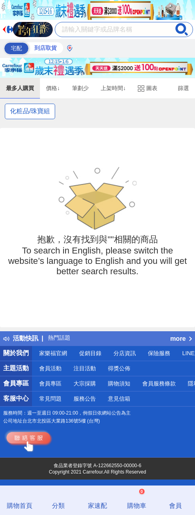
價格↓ (53, 88)
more (181, 338)
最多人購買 (20, 88)
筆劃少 (80, 88)
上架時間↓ (113, 88)
